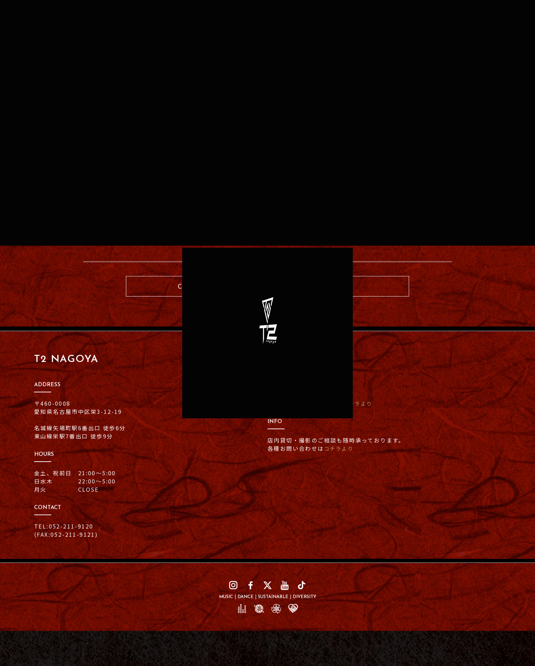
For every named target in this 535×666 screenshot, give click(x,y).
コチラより (358, 404)
